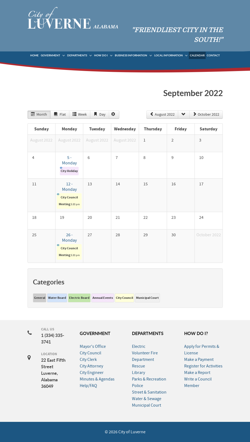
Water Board (57, 298)
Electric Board (79, 298)
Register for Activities (203, 366)
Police (137, 385)
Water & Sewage (146, 398)
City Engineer (92, 372)
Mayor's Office (93, 346)
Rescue (138, 366)
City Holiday (69, 170)
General (39, 298)
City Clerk (88, 359)
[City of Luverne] (72, 17)
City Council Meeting (68, 199)
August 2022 (162, 114)
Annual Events (102, 298)
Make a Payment (199, 359)
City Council (124, 298)
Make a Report (197, 372)
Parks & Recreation (149, 379)
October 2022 (206, 114)
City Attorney (91, 366)
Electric (138, 346)
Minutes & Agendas (97, 379)
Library (138, 372)
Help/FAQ (88, 385)
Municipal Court (147, 298)
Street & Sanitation (149, 392)
